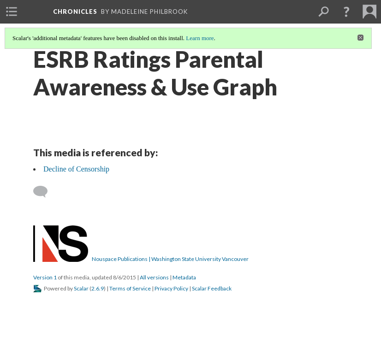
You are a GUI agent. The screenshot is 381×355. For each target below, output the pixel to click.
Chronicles (75, 11)
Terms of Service (130, 288)
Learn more (200, 38)
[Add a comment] (44, 192)
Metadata (184, 277)
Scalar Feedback (212, 288)
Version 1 (45, 277)
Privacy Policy (171, 288)
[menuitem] (11, 11)
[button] (346, 11)
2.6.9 (97, 288)
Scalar (81, 288)
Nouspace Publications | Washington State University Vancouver (170, 258)
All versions (154, 277)
